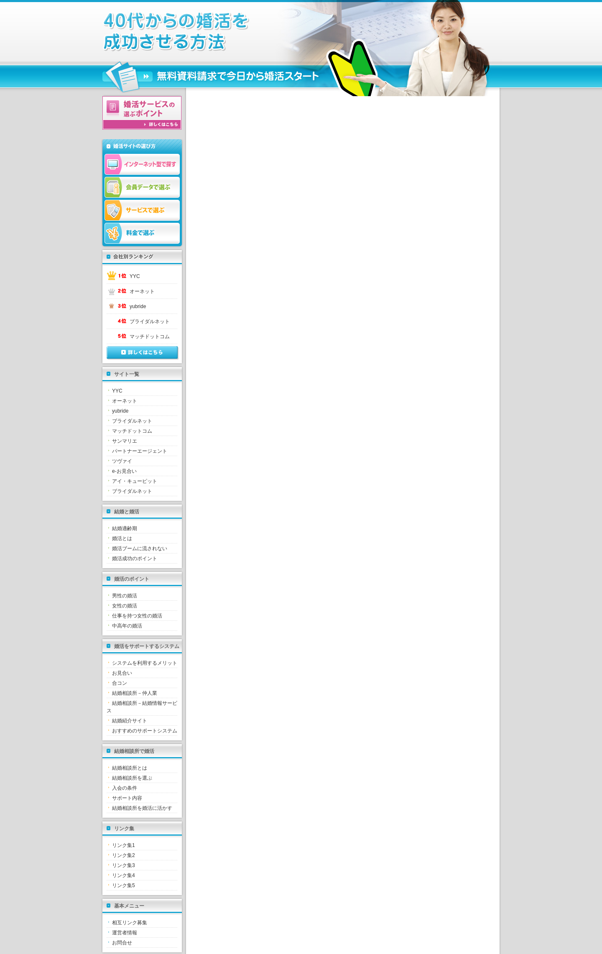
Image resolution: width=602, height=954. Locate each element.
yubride (138, 306)
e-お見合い (124, 471)
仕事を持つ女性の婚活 (137, 616)
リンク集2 (123, 855)
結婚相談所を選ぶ (132, 778)
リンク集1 (123, 845)
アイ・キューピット (134, 481)
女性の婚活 (124, 606)
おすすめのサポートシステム (144, 731)
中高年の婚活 (127, 626)
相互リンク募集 (129, 923)
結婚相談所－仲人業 (134, 693)
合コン (119, 683)
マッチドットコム (150, 336)
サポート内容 (127, 798)
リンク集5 (123, 885)
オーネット (142, 291)
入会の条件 (124, 788)
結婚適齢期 (124, 528)
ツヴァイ (122, 461)
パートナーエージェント (139, 451)
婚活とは (122, 538)
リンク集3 (123, 865)
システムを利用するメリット (144, 663)
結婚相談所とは (129, 768)
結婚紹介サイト (129, 721)
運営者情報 (124, 933)
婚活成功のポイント (134, 558)
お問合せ (122, 943)
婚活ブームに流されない (139, 548)
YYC (135, 276)
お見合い (122, 673)
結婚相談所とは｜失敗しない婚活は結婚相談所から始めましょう (211, 31)
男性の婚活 (124, 596)
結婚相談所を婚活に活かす (142, 808)
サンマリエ (124, 441)
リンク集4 (123, 875)
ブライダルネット (150, 321)
